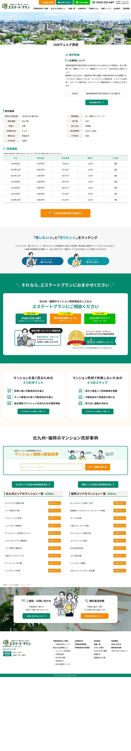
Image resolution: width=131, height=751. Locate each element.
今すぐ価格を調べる (97, 467)
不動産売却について (63, 644)
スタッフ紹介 (99, 647)
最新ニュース (106, 8)
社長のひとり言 (99, 657)
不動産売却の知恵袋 (82, 647)
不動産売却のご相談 (40, 8)
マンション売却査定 (63, 651)
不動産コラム (94, 8)
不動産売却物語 (80, 644)
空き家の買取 (61, 657)
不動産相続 (60, 654)
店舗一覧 (71, 8)
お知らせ (97, 654)
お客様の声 (82, 8)
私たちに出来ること (58, 8)
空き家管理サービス (63, 664)
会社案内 (117, 8)
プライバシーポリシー (119, 651)
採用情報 (126, 8)
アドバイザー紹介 (100, 651)
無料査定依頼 (116, 647)
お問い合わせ (116, 644)
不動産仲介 (60, 661)
